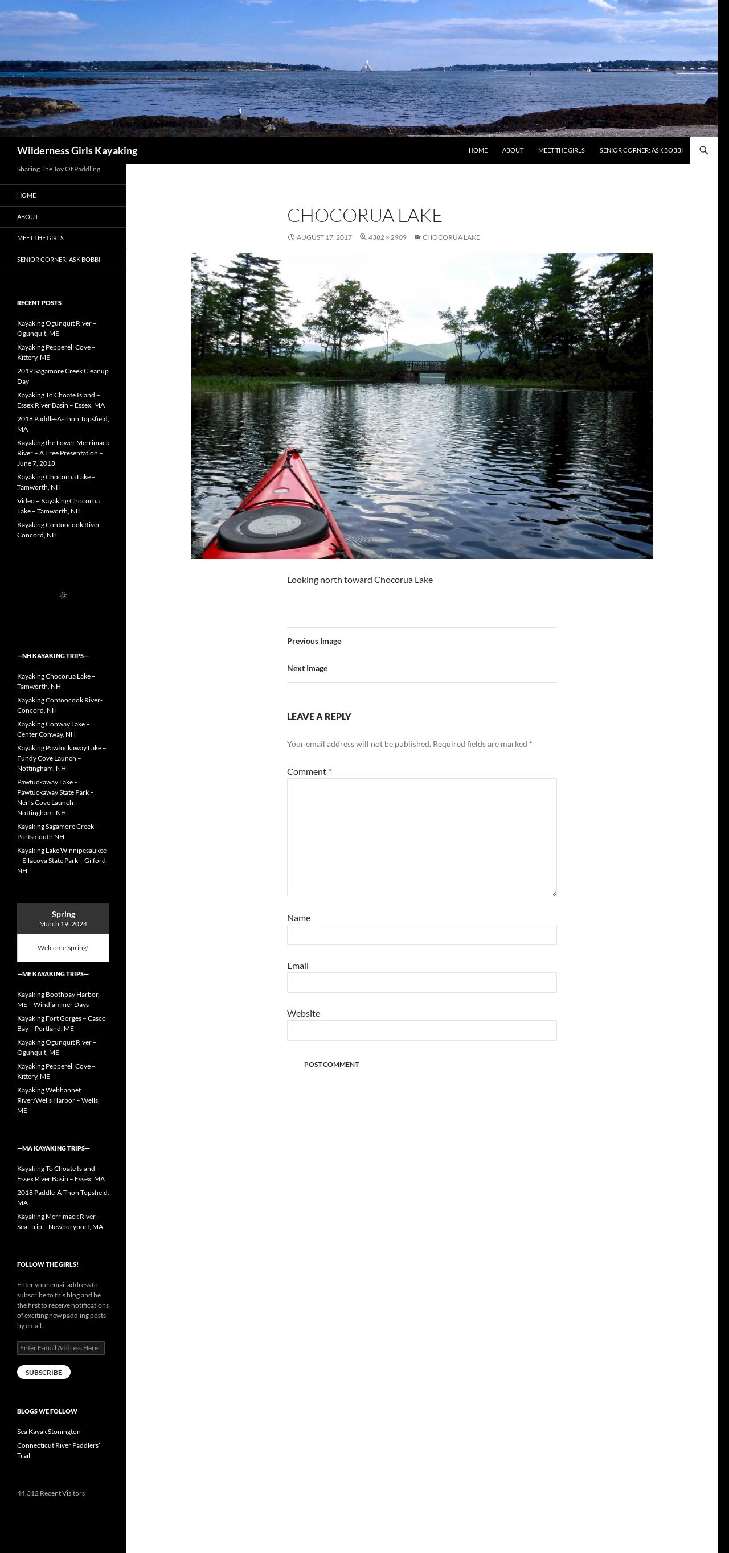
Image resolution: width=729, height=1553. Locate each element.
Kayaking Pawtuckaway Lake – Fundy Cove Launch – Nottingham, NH (62, 758)
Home (478, 150)
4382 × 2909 (387, 237)
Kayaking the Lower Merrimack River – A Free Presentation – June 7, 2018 (63, 452)
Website (303, 1013)
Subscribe (44, 1372)
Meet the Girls (561, 150)
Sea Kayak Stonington (49, 1431)
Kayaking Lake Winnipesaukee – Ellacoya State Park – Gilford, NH (62, 860)
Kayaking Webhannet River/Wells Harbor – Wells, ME (58, 1100)
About (512, 150)
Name (298, 917)
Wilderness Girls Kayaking (77, 150)
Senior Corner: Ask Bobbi (641, 150)
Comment (309, 771)
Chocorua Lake (451, 237)
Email (298, 965)
